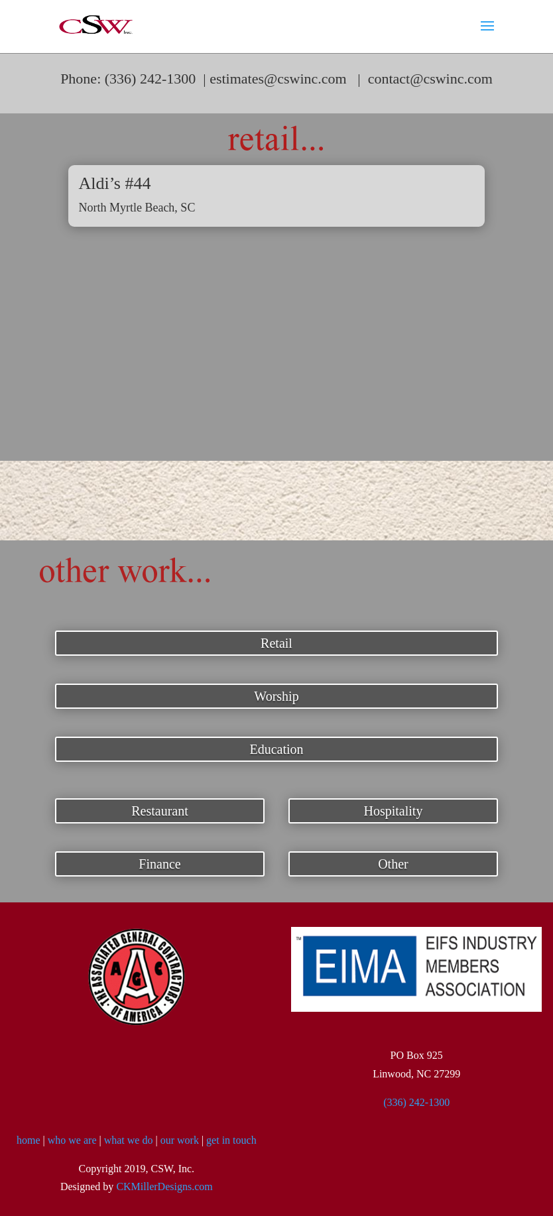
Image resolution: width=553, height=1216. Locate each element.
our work (179, 1140)
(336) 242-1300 (416, 1102)
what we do (128, 1140)
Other (393, 864)
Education (276, 749)
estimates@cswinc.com (278, 78)
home (28, 1140)
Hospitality (393, 811)
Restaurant (159, 811)
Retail (276, 643)
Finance (159, 864)
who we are (72, 1140)
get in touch (231, 1140)
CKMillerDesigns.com (164, 1186)
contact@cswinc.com (430, 78)
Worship (276, 696)
